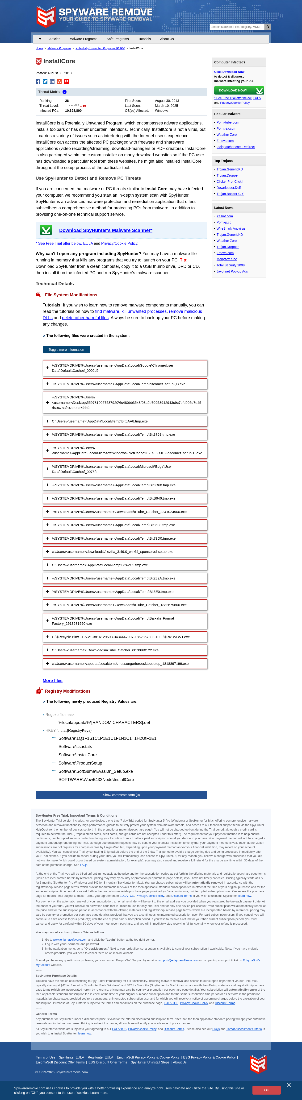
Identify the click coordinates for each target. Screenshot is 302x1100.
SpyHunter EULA (71, 1057)
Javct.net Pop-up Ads (232, 271)
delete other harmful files (85, 317)
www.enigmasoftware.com (70, 939)
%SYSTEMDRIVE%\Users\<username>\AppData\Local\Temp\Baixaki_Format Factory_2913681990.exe (113, 621)
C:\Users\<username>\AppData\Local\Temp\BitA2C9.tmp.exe (100, 565)
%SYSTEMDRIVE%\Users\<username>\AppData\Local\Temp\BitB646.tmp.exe (114, 498)
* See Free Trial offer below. (59, 243)
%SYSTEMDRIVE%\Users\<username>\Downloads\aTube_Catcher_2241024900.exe (119, 512)
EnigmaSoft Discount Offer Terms (60, 1062)
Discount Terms (181, 895)
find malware (107, 311)
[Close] (288, 1084)
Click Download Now (229, 72)
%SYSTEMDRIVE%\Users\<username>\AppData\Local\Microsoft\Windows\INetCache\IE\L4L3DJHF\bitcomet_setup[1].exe (127, 450)
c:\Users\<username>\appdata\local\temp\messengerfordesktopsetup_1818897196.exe (120, 664)
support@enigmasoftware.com (178, 960)
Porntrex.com (226, 128)
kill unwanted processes (144, 311)
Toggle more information (66, 350)
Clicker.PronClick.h (230, 181)
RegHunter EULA (100, 1057)
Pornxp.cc (224, 222)
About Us (167, 39)
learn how (244, 895)
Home (42, 39)
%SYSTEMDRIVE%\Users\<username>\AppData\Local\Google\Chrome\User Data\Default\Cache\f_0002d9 (112, 368)
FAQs (83, 865)
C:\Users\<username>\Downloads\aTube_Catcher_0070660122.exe (105, 650)
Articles (54, 39)
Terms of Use (45, 1057)
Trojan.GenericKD (230, 169)
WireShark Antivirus (231, 228)
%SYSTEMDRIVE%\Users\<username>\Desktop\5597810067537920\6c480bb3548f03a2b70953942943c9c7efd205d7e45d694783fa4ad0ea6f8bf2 (126, 402)
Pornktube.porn (228, 122)
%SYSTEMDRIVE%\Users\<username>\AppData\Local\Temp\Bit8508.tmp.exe (113, 525)
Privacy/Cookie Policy (119, 243)
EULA (88, 243)
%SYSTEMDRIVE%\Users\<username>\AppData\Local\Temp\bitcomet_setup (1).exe (118, 384)
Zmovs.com (225, 141)
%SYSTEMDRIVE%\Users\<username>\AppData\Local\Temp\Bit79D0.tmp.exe (114, 538)
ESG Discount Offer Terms (107, 1062)
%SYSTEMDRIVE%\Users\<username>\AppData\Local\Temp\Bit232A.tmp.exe (114, 578)
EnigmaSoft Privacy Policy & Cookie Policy (148, 1057)
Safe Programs (118, 39)
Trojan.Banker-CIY (230, 194)
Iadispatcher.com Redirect (236, 147)
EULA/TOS (127, 895)
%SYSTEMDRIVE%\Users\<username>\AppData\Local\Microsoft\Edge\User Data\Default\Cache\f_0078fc (112, 469)
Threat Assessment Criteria (244, 1029)
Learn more (98, 1093)
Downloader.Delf (229, 188)
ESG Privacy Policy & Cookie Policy (209, 1057)
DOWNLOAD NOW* (233, 90)
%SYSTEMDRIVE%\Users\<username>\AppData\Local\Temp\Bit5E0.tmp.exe (112, 592)
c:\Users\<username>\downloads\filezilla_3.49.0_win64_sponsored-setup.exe (112, 552)
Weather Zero (227, 134)
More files (53, 680)
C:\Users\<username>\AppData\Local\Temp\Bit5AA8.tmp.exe (100, 421)
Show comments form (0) (121, 795)
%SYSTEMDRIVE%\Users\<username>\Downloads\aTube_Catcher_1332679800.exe (119, 605)
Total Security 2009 (231, 265)
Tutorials (144, 39)
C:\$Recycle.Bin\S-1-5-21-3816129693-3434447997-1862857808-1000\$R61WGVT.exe (121, 637)
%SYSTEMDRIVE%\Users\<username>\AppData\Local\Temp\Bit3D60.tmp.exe (114, 485)
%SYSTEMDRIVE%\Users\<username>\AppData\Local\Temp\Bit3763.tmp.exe (113, 434)
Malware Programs (83, 39)
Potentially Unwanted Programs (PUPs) (100, 48)
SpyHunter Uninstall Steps (150, 1062)
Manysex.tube (227, 259)
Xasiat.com (225, 216)
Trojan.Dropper (228, 175)
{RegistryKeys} (79, 730)
